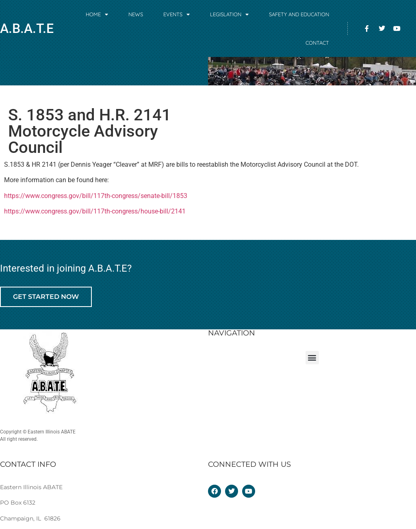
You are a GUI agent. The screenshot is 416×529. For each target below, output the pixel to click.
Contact (317, 42)
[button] (312, 357)
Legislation (229, 14)
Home (97, 14)
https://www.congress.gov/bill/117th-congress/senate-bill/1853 (95, 196)
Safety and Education (299, 14)
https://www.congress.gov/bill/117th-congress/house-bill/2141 (95, 211)
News (135, 14)
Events (176, 14)
